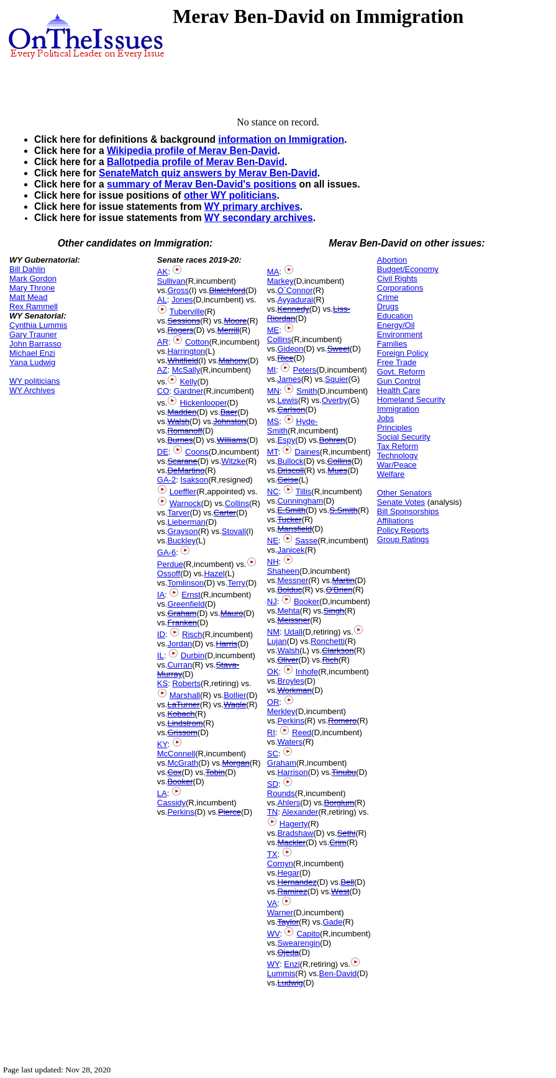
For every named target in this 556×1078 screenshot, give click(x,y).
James (289, 379)
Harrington (186, 351)
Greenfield (185, 604)
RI (271, 732)
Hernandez (297, 882)
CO (163, 391)
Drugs (388, 306)
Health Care (398, 390)
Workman (294, 690)
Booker (180, 781)
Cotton (197, 341)
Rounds (281, 793)
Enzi (291, 964)
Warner (280, 912)
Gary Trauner (33, 334)
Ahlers (288, 802)
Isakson (194, 479)
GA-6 (166, 552)
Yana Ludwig (32, 362)
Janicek (290, 550)
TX (272, 854)
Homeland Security (411, 399)
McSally (186, 369)
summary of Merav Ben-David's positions (201, 184)
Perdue (170, 564)
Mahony (233, 360)
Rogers (180, 330)
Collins (237, 503)
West (340, 891)
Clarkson (337, 650)
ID (161, 634)
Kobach (180, 713)
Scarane (182, 461)
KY (162, 744)
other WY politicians (230, 195)
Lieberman (186, 522)
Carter (225, 512)
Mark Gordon (33, 278)
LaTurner (183, 704)
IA (161, 594)
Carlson (291, 409)
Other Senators (404, 492)
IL (160, 655)
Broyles (290, 681)
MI (271, 369)
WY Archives (32, 390)
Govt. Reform (401, 371)
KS (162, 683)
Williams (232, 440)
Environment (399, 334)
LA (162, 793)
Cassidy (171, 802)
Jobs (385, 418)
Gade (332, 921)
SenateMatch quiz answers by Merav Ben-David (208, 173)
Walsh (178, 421)
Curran (179, 664)
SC (272, 753)
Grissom (182, 732)
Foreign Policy (402, 353)
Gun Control (399, 381)
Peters (304, 369)
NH (273, 561)
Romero (342, 720)
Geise (287, 479)
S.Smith (343, 510)
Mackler (291, 842)
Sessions (183, 320)
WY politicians (34, 381)
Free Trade (397, 362)
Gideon (290, 348)
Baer (229, 412)
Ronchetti (328, 641)
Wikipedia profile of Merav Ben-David (192, 150)
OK (273, 671)
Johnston (229, 421)
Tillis (304, 491)
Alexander (300, 812)
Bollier (235, 695)
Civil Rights (397, 278)
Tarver (178, 512)
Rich (330, 659)
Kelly (188, 381)
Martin (343, 580)
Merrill (228, 330)
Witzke (233, 461)
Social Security (404, 437)
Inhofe (307, 671)
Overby (335, 400)
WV (273, 933)
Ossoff (168, 573)
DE (162, 451)
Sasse (306, 540)
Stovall (234, 531)
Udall (293, 631)
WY (273, 964)
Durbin (192, 655)
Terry (236, 582)
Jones (182, 299)
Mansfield (294, 528)
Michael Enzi (32, 353)
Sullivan (171, 281)
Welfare (391, 474)
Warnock (185, 503)
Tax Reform (397, 446)
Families (392, 343)
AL (162, 299)
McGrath (182, 763)
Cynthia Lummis (38, 325)
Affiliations (395, 520)
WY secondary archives (258, 217)
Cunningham (300, 500)
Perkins (180, 812)
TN (272, 812)
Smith (306, 391)
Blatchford (227, 290)
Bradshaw (295, 833)
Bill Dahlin (27, 269)
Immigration (398, 409)
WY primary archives (252, 206)
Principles (394, 427)
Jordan (179, 643)
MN (273, 391)
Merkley (281, 711)
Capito (308, 933)
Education (395, 315)
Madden (181, 412)
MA (273, 271)
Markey (280, 281)
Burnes (180, 440)
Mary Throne (32, 287)
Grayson (182, 531)
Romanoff (184, 430)
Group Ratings (403, 539)
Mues (337, 470)
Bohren (332, 440)
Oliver (287, 659)
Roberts (186, 683)
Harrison (292, 772)
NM (273, 631)
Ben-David (338, 973)
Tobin (215, 772)
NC (273, 491)
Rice (285, 358)
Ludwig (290, 982)
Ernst (190, 594)
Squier (337, 379)
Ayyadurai (295, 299)
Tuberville (187, 311)
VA (272, 903)
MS (273, 421)
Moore (235, 320)
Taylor (288, 921)
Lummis (281, 973)
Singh (334, 610)
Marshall (185, 695)
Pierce (229, 812)
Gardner (189, 391)
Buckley (181, 540)
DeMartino (185, 470)
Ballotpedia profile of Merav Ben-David (196, 161)
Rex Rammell (33, 306)
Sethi (346, 833)
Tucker (289, 519)
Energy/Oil (396, 325)
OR (273, 702)
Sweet (338, 348)
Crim (337, 842)
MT (272, 451)
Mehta (288, 610)
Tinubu (344, 772)
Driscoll (290, 470)
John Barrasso (35, 343)
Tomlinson (185, 582)
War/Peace (397, 464)
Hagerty (294, 823)
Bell (347, 882)
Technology (397, 455)
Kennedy (293, 309)
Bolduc (289, 589)
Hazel (214, 573)
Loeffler (183, 491)
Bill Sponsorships (408, 511)
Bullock (290, 461)
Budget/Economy (408, 269)
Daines (306, 451)
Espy (286, 440)
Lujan (277, 641)
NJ (272, 601)
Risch (192, 634)
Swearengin (298, 943)
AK (162, 271)
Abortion (392, 260)
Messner (292, 580)
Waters (290, 741)
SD (272, 784)
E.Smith (291, 510)
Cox (174, 772)
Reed (301, 732)
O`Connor (294, 290)
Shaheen (283, 571)
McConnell (176, 753)
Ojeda (288, 952)
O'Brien (339, 589)
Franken (182, 622)
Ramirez (292, 891)
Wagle (235, 704)
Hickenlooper (203, 402)
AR (162, 341)
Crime (388, 297)
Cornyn (280, 863)
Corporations (400, 287)
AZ (162, 369)
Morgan (236, 763)
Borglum (339, 802)
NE (272, 540)
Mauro (232, 613)
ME (273, 330)
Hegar (288, 872)
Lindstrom (185, 723)
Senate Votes (401, 502)
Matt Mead (28, 297)
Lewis (287, 400)
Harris (226, 643)
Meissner (293, 620)
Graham (181, 613)
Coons (197, 451)
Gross (178, 290)
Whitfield (182, 360)
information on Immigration (281, 139)
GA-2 (166, 479)
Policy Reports (403, 530)
